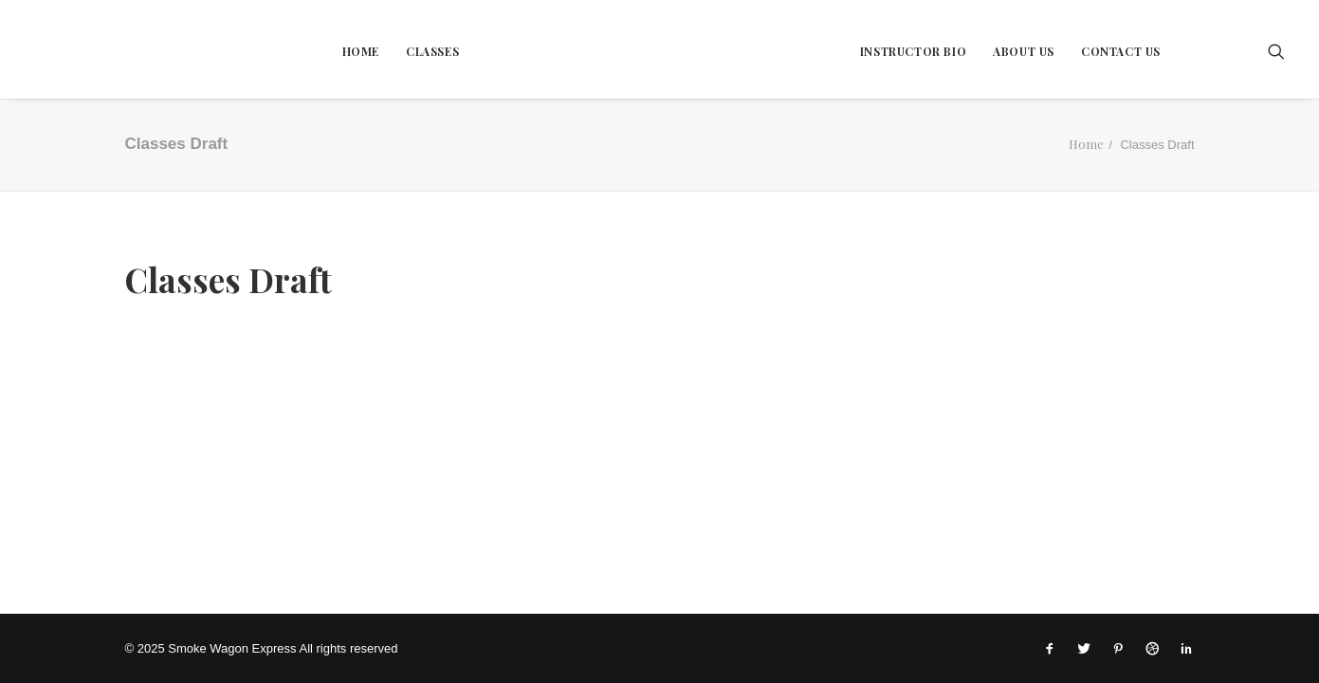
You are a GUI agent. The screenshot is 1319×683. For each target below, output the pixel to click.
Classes (432, 51)
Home (360, 51)
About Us (1023, 51)
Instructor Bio (913, 51)
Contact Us (1121, 51)
